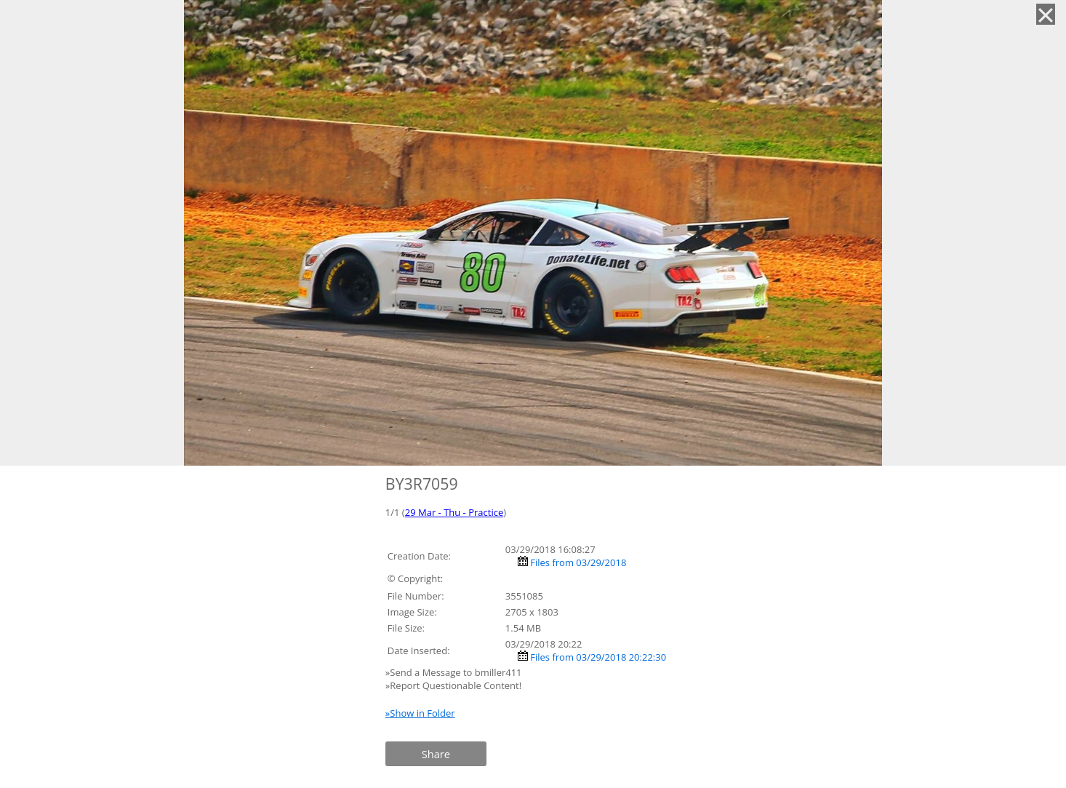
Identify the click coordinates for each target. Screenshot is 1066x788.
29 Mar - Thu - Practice (454, 512)
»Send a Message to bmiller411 (454, 672)
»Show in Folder (420, 713)
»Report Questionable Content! (453, 685)
